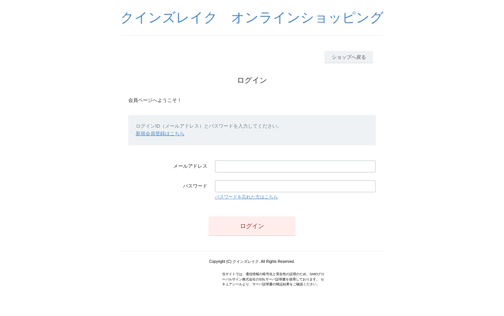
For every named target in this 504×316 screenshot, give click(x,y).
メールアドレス (190, 166)
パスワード (195, 186)
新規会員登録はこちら (160, 133)
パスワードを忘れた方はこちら (246, 197)
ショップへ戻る (349, 57)
